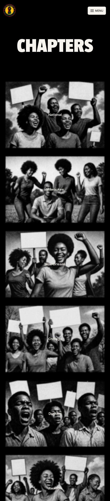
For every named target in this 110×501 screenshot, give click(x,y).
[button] (9, 10)
